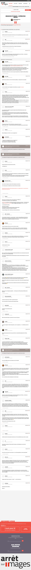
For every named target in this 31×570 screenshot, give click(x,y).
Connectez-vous (17, 25)
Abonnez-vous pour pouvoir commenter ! (11, 24)
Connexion (28, 0)
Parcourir (10, 3)
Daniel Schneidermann (16, 19)
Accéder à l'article (15, 9)
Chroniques (25, 3)
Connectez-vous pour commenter (15, 11)
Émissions (20, 3)
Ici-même (3, 202)
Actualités (15, 3)
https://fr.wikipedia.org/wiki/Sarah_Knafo (16, 65)
